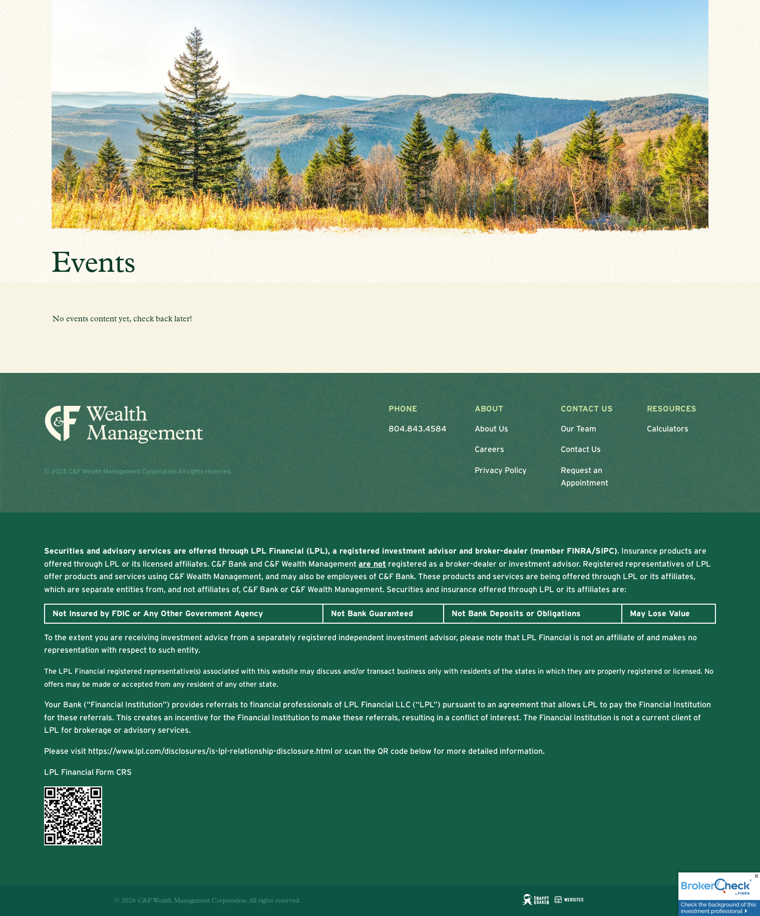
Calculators (667, 428)
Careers (489, 448)
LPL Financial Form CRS (88, 771)
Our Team (578, 428)
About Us (491, 428)
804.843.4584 (418, 428)
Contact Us (581, 448)
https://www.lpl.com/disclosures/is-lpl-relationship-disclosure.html (210, 750)
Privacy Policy (501, 470)
